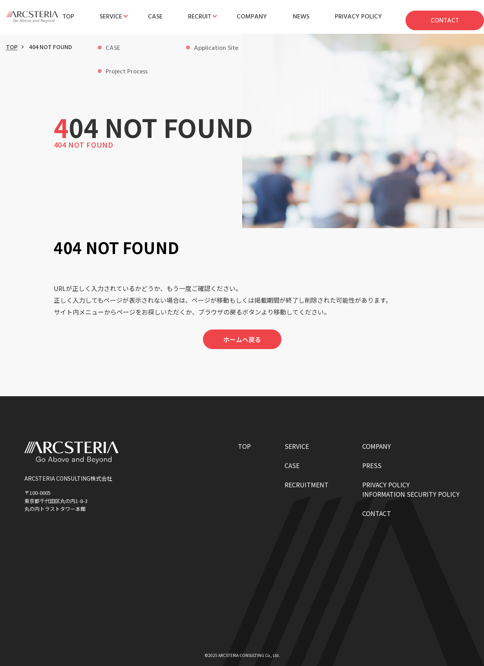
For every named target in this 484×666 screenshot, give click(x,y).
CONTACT (376, 513)
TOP (12, 47)
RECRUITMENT (307, 484)
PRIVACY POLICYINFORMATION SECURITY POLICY (411, 489)
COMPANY (376, 446)
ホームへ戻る (242, 339)
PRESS (372, 465)
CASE (292, 465)
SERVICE (297, 446)
